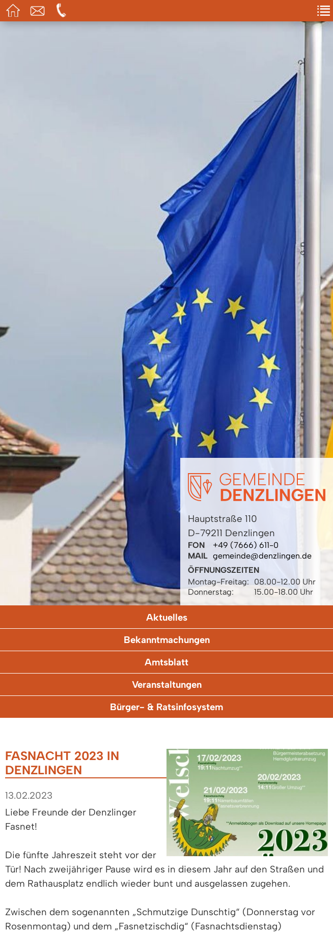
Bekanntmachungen (167, 640)
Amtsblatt (166, 662)
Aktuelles (166, 617)
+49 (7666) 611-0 (246, 545)
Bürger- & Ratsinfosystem (166, 707)
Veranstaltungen (167, 684)
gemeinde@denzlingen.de (262, 556)
